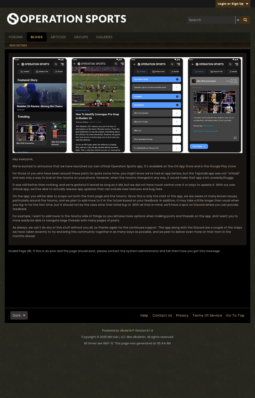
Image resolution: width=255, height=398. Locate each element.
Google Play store (223, 166)
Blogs (37, 37)
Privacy (182, 315)
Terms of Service (207, 315)
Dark (19, 315)
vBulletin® (127, 330)
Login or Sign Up (233, 4)
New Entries (18, 45)
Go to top (235, 315)
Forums (16, 37)
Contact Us (162, 315)
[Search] (213, 20)
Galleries (104, 37)
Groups (81, 37)
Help (144, 315)
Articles (58, 37)
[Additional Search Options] (238, 20)
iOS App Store (183, 166)
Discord (199, 205)
